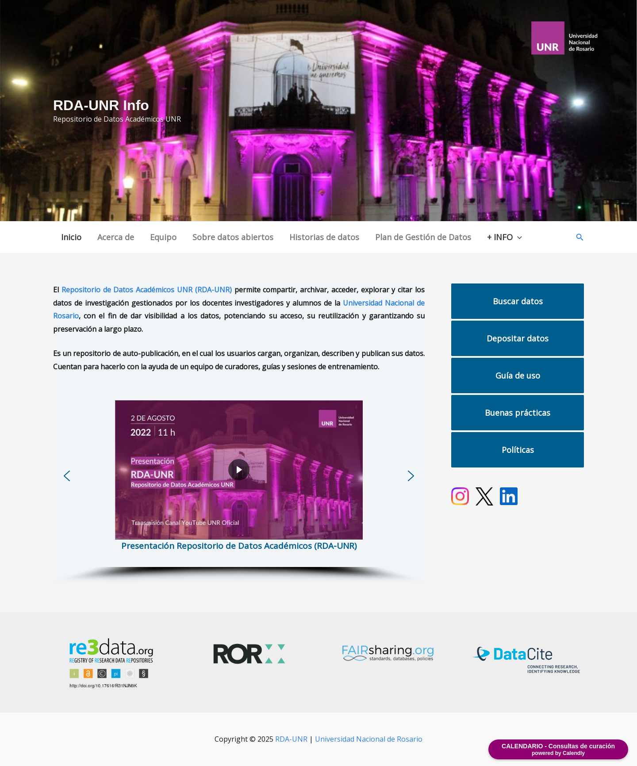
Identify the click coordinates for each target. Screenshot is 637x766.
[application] (517, 237)
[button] (580, 237)
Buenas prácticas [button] (517, 412)
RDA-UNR (291, 739)
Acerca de (115, 237)
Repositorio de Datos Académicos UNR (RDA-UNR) (146, 290)
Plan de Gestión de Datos (423, 237)
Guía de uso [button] (517, 375)
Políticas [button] (518, 449)
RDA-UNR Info (101, 105)
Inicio (71, 237)
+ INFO (504, 237)
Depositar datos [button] (518, 338)
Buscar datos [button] (518, 301)
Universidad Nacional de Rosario (368, 739)
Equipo (163, 237)
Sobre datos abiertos (232, 237)
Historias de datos (324, 237)
